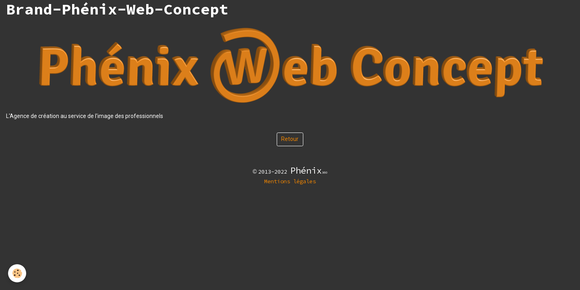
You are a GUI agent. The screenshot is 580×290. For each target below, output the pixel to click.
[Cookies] (17, 273)
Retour (289, 139)
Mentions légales (290, 181)
